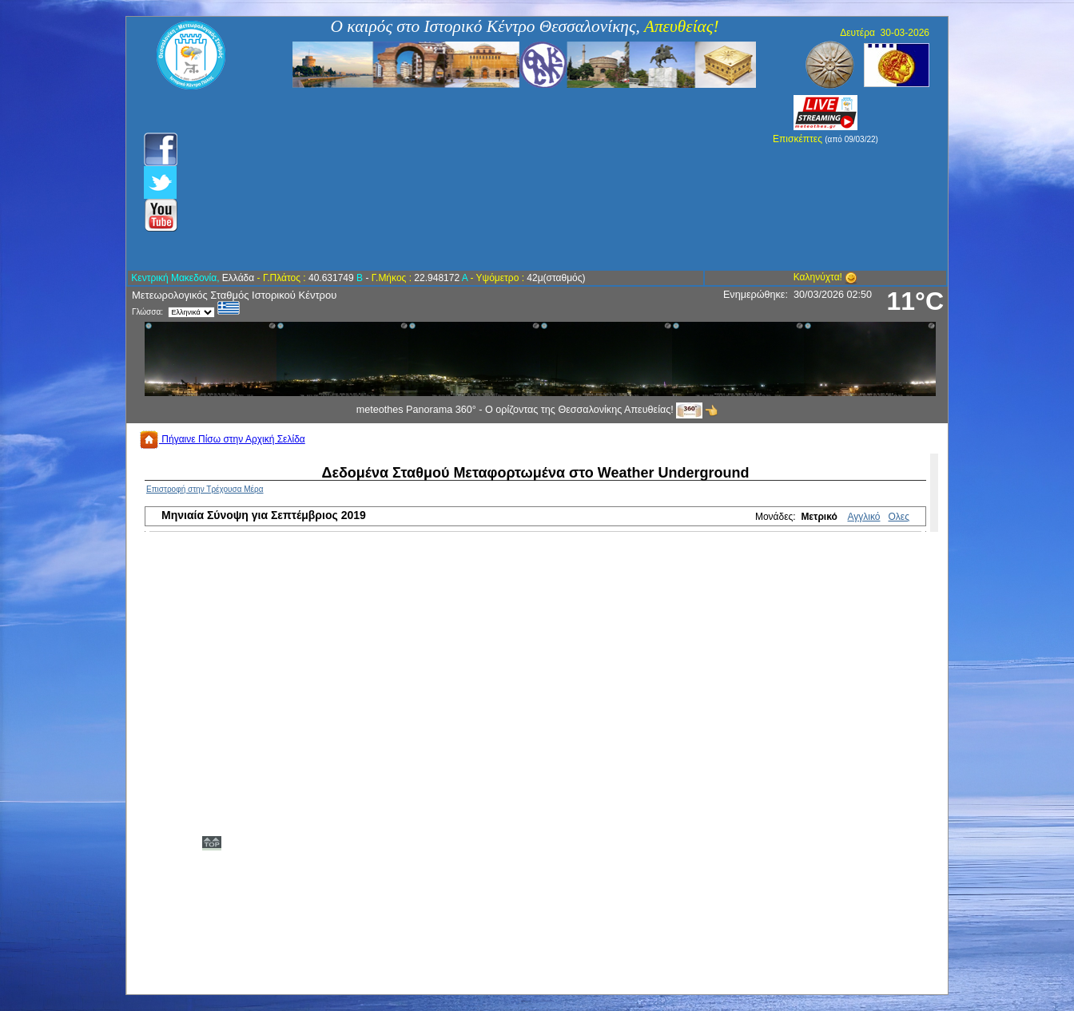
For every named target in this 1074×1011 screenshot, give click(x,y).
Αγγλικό (864, 516)
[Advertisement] (451, 180)
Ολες (899, 516)
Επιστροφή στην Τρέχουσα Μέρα (205, 489)
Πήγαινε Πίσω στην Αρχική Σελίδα (222, 439)
